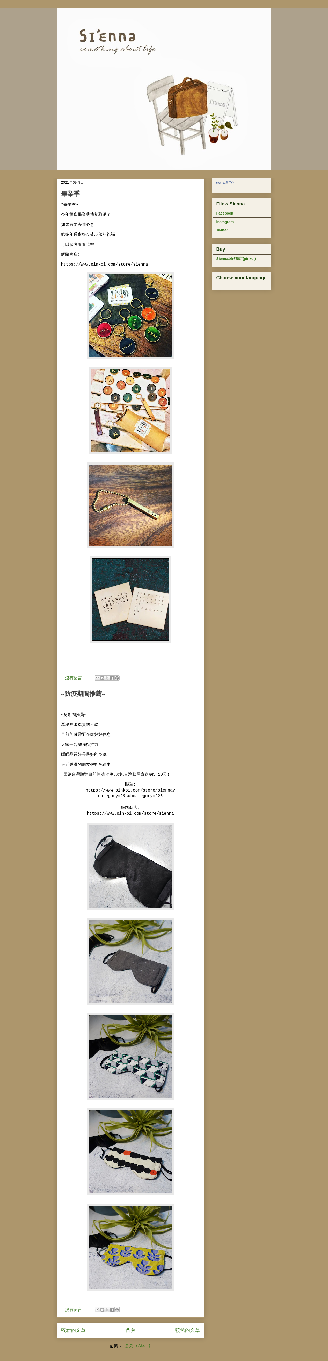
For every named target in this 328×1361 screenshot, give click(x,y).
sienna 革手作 (225, 182)
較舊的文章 (187, 1330)
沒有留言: (76, 678)
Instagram (225, 222)
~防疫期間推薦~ (83, 693)
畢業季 (70, 193)
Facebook (224, 213)
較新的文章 (73, 1330)
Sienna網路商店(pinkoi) (236, 258)
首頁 (130, 1330)
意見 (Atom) (138, 1346)
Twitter (222, 230)
